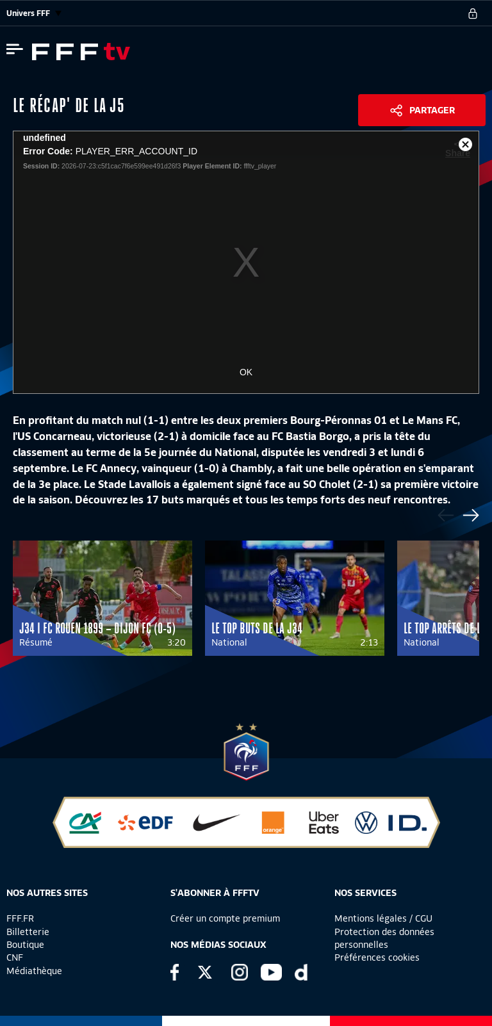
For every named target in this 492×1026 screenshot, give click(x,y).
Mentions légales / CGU (383, 918)
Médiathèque (34, 971)
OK (246, 372)
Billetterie (27, 932)
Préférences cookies (377, 957)
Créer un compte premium (225, 918)
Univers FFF (34, 13)
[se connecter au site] (472, 13)
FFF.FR (20, 918)
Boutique (25, 945)
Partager (432, 110)
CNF (14, 957)
